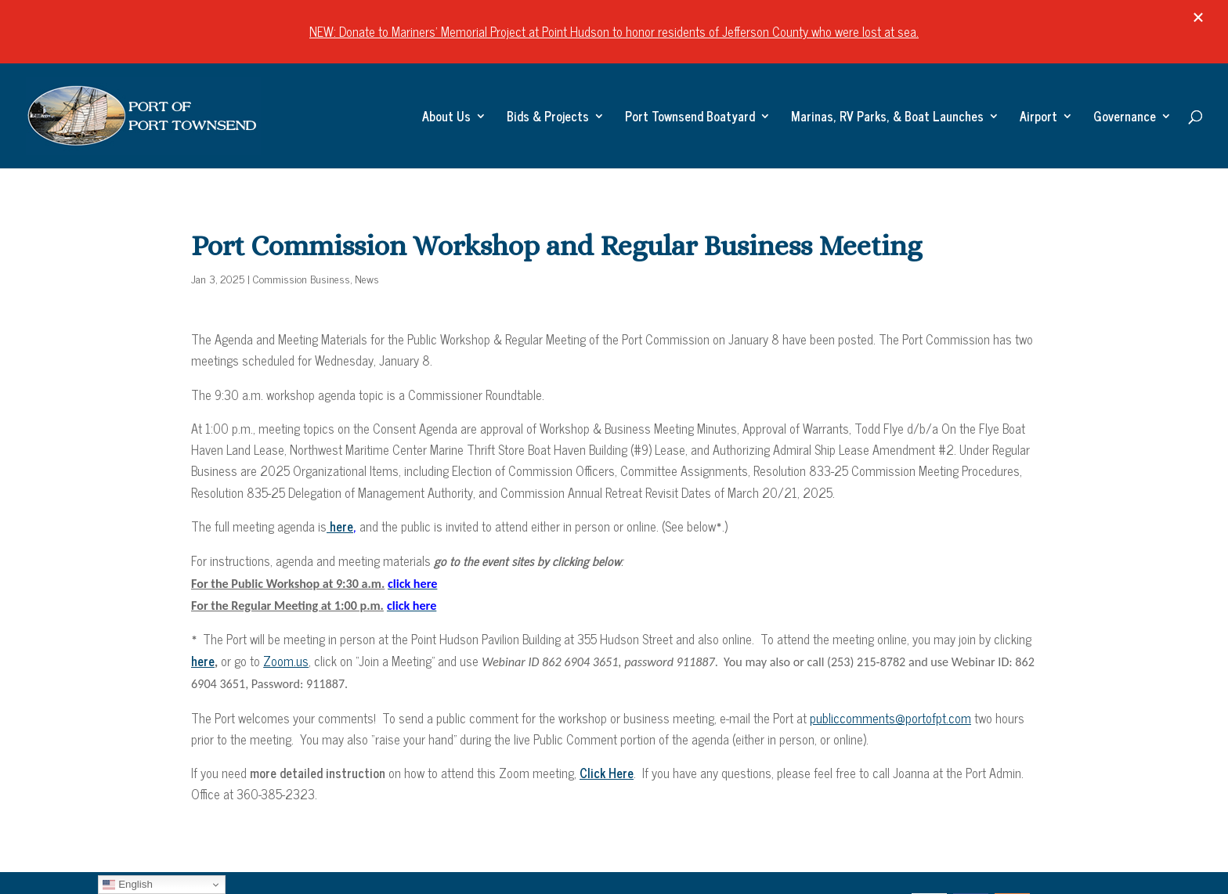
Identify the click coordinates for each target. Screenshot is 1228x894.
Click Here (607, 772)
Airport (1038, 118)
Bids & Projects (548, 118)
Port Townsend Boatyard (690, 118)
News (367, 278)
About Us (446, 118)
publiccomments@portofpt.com (890, 718)
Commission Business (301, 278)
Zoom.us (286, 661)
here (340, 526)
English (127, 884)
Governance (1124, 118)
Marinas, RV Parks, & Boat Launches (887, 118)
